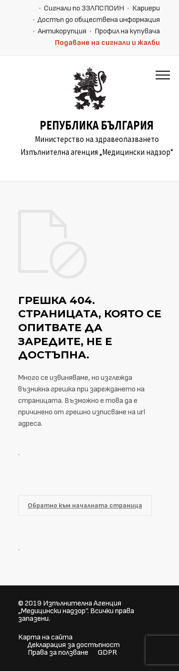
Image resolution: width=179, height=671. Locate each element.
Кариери (146, 8)
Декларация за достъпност (74, 644)
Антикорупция (62, 31)
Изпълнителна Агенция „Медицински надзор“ (69, 607)
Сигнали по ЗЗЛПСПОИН (84, 8)
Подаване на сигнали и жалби (107, 42)
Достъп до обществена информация (99, 19)
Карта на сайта (45, 637)
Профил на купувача (127, 31)
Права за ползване (58, 652)
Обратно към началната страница (85, 505)
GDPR (107, 652)
